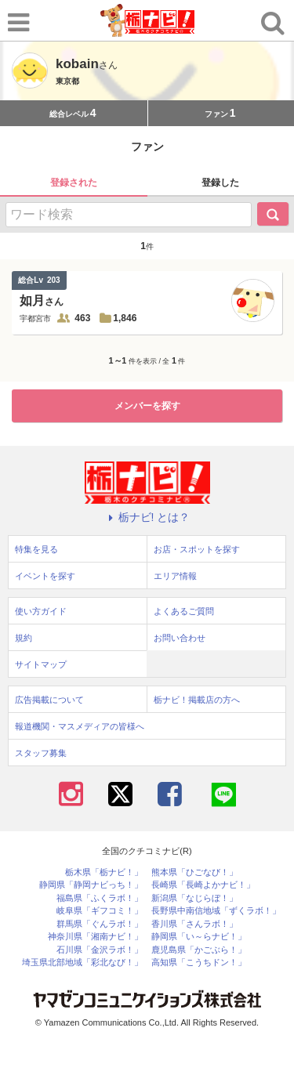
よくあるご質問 (184, 611)
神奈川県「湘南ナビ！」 (95, 936)
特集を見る (36, 549)
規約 (23, 637)
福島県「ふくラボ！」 (99, 898)
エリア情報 (175, 576)
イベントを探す (45, 576)
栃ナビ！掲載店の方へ (197, 699)
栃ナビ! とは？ (147, 517)
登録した (220, 182)
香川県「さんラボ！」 (194, 924)
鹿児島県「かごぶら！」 (198, 950)
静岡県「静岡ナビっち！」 (91, 885)
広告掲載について (49, 699)
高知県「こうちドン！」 (198, 962)
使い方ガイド (41, 611)
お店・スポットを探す (197, 549)
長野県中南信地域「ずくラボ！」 (216, 910)
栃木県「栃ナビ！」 (104, 872)
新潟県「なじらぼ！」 (194, 898)
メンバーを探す (147, 405)
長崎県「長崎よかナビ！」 (203, 885)
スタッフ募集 (41, 753)
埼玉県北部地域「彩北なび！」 (82, 962)
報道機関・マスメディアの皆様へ (79, 726)
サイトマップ (41, 664)
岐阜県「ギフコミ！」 (99, 910)
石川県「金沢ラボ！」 (99, 950)
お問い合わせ (179, 637)
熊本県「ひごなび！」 (194, 872)
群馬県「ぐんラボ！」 (99, 924)
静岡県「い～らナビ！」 (198, 936)
